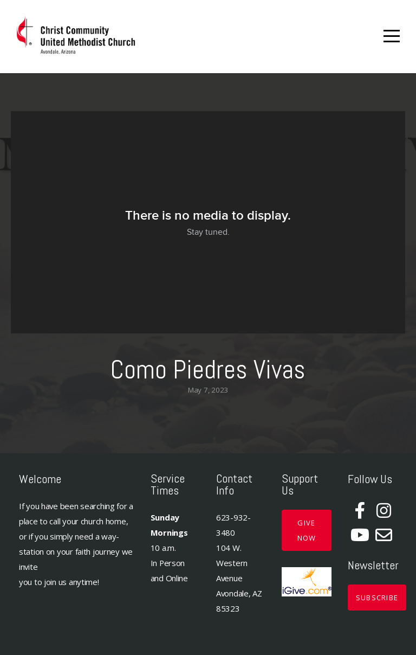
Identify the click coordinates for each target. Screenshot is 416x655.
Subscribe (377, 597)
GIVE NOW (306, 530)
